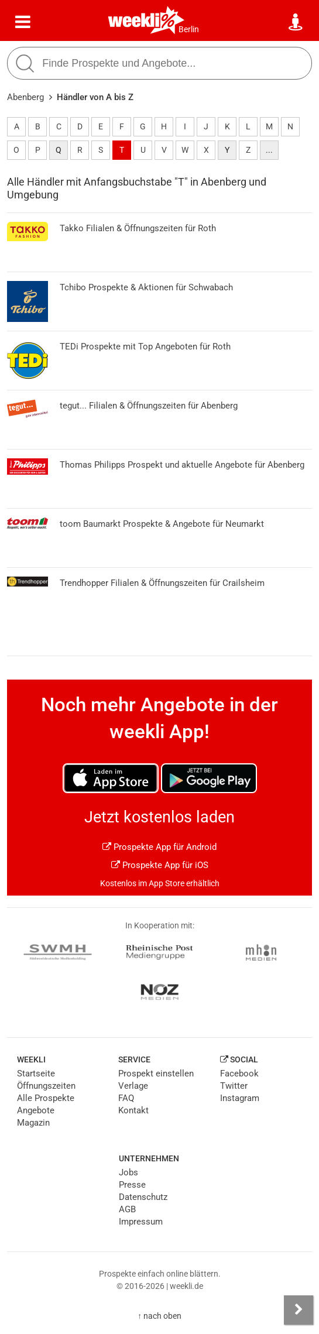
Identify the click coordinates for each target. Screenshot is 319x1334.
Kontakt (133, 1110)
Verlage (133, 1086)
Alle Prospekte (45, 1098)
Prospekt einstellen (156, 1073)
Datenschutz (143, 1197)
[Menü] (23, 22)
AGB (127, 1209)
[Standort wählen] (296, 22)
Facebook (239, 1073)
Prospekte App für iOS (159, 865)
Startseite (36, 1073)
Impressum (141, 1221)
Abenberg (25, 97)
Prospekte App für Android (159, 847)
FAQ (126, 1098)
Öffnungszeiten (46, 1086)
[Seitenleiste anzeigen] (298, 1310)
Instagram (239, 1098)
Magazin (33, 1122)
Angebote (35, 1110)
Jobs (128, 1172)
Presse (132, 1184)
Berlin (189, 29)
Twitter (234, 1086)
